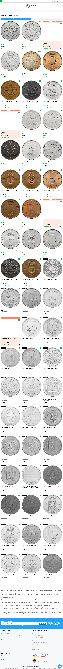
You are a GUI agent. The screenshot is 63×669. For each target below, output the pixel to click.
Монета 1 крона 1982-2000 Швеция (9, 250)
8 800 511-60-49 (5, 630)
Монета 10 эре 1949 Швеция (49, 545)
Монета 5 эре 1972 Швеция (49, 72)
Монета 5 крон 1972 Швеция (7, 545)
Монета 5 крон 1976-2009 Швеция (51, 250)
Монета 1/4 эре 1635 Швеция (29, 516)
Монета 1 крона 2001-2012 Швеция (30, 574)
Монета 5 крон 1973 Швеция (49, 516)
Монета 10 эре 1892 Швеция (7, 368)
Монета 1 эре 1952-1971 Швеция (9, 190)
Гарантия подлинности (36, 644)
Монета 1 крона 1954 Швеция (29, 398)
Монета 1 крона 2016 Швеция (29, 545)
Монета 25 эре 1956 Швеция (28, 338)
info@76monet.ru (5, 633)
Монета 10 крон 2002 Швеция (29, 457)
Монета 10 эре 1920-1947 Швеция (51, 338)
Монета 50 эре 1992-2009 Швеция (30, 220)
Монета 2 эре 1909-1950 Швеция (51, 486)
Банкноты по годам (36, 651)
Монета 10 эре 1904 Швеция (28, 368)
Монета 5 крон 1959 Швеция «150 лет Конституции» (31, 72)
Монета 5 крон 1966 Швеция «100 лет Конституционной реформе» (52, 398)
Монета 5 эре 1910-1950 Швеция (51, 574)
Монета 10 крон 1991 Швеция (8, 486)
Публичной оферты (25, 625)
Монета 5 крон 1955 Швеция (7, 427)
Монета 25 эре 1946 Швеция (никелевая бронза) (10, 309)
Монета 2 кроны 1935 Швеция (29, 42)
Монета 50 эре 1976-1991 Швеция (51, 161)
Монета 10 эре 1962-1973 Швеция (30, 131)
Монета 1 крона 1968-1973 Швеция (30, 250)
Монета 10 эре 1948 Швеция (49, 309)
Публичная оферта (36, 632)
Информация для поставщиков (38, 642)
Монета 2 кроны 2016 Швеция (29, 309)
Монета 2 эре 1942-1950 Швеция (9, 161)
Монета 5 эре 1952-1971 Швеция (30, 279)
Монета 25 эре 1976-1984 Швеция (9, 574)
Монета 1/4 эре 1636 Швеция (8, 516)
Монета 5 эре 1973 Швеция (7, 220)
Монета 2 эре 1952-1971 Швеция (30, 190)
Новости (34, 646)
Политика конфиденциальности (38, 635)
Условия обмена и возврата (37, 637)
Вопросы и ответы (36, 639)
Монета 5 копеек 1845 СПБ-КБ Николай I (50, 42)
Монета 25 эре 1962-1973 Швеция (51, 101)
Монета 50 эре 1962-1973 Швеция (30, 161)
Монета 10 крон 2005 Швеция (50, 427)
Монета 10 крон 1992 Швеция (50, 457)
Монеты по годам (35, 649)
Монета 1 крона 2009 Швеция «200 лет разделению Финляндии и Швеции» (31, 487)
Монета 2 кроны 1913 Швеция (50, 279)
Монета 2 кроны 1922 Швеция (8, 72)
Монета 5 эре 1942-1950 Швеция (9, 279)
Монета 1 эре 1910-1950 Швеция (9, 101)
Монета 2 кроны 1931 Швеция (8, 398)
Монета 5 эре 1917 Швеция (7, 42)
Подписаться (43, 623)
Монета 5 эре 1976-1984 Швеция (51, 190)
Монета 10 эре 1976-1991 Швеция (51, 131)
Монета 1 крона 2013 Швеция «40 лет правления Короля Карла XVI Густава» (30, 428)
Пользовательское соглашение (38, 633)
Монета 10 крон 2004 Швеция (8, 457)
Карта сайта (34, 647)
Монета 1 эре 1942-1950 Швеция (30, 101)
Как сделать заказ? (36, 640)
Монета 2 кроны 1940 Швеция (50, 368)
